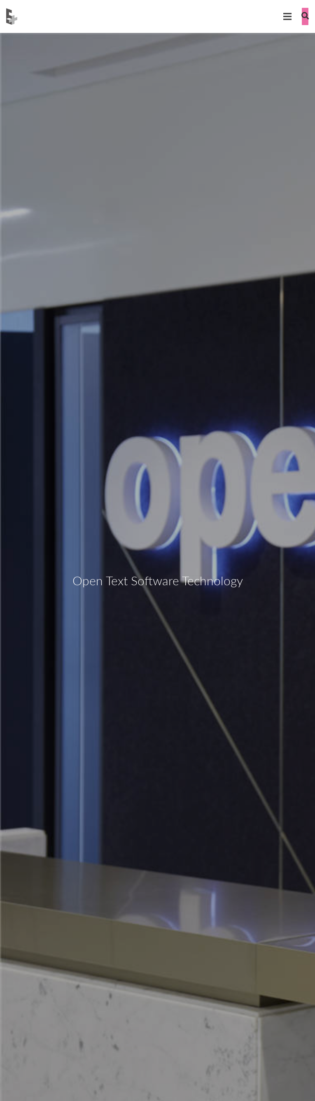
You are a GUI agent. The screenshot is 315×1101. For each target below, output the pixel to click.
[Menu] (287, 16)
